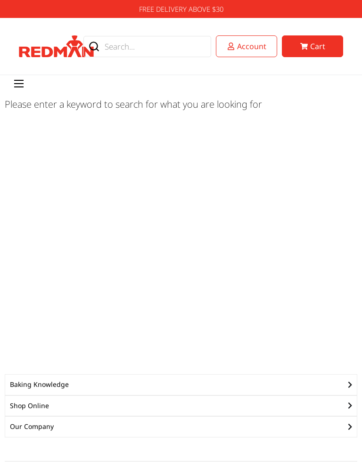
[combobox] (147, 46)
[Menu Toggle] (19, 83)
